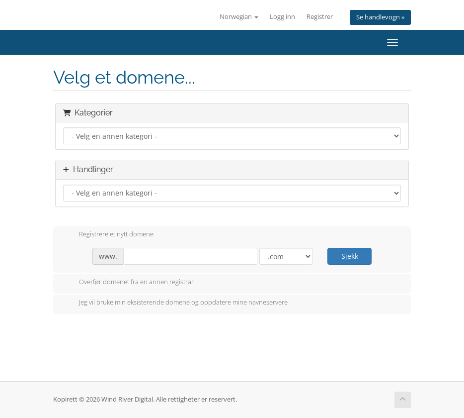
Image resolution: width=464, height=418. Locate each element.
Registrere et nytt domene (108, 234)
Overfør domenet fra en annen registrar (128, 282)
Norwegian (239, 16)
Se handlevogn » (380, 17)
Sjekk (349, 256)
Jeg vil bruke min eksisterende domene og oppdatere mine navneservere (175, 303)
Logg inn (282, 16)
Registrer (320, 16)
